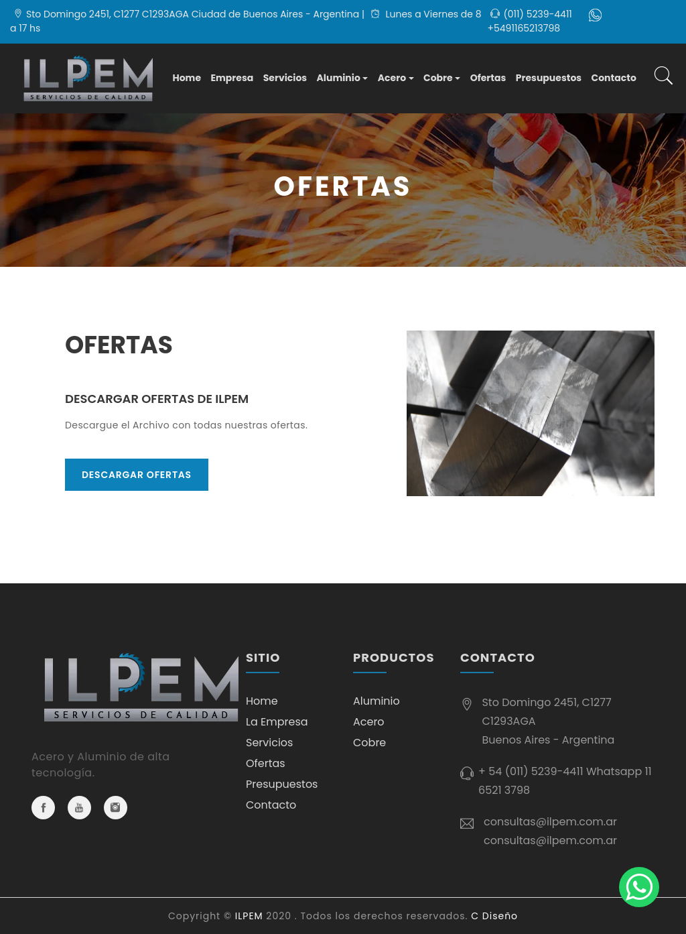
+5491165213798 (523, 28)
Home (186, 77)
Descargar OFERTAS (137, 474)
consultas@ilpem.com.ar (550, 821)
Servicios (285, 77)
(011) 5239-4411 (537, 14)
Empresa (231, 77)
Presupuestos (548, 77)
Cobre (438, 77)
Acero (392, 77)
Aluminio (338, 77)
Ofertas (488, 77)
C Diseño (494, 916)
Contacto (614, 77)
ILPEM (249, 916)
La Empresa (277, 721)
